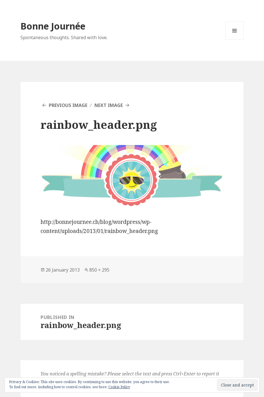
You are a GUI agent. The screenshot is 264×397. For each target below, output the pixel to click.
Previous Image (68, 105)
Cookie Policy (119, 387)
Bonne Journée (52, 26)
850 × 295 (99, 270)
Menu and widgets (235, 39)
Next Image (108, 105)
